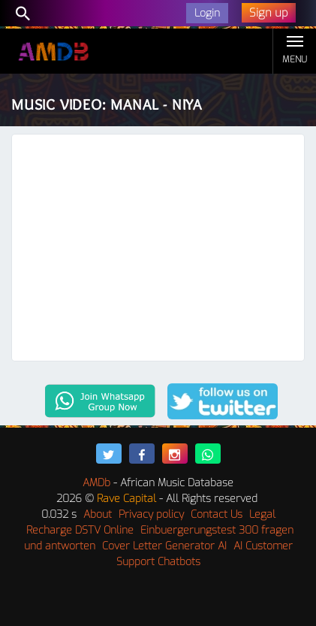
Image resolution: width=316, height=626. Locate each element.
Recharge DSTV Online (80, 530)
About (97, 514)
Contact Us (216, 514)
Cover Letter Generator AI (164, 546)
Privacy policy (151, 514)
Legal (262, 514)
